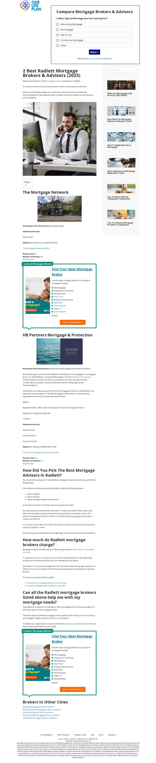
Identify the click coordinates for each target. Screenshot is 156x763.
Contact (66, 739)
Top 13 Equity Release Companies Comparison (118, 198)
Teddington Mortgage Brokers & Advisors (40, 718)
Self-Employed (60, 306)
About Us (73, 739)
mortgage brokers (53, 81)
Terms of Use (93, 739)
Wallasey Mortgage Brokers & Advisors (39, 707)
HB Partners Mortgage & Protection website (41, 452)
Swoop (109, 58)
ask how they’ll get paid (47, 558)
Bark (87, 624)
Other (62, 45)
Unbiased (99, 58)
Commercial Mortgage (70, 40)
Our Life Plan (30, 5)
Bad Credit (58, 302)
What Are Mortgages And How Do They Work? (119, 94)
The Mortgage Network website (36, 248)
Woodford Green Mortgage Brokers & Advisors (42, 709)
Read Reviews (28, 259)
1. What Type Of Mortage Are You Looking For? (82, 18)
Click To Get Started (71, 322)
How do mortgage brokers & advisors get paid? (46, 586)
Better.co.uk (90, 58)
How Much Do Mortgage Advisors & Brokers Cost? (119, 120)
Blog (60, 739)
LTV (60, 308)
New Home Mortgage (70, 24)
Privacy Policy (83, 739)
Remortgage (65, 29)
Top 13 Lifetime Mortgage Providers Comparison (120, 223)
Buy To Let (65, 34)
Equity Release (60, 311)
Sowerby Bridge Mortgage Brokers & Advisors (41, 715)
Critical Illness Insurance (81, 377)
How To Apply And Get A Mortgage (119, 146)
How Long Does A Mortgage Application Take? (121, 172)
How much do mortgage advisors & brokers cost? (47, 583)
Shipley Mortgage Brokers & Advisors (38, 712)
